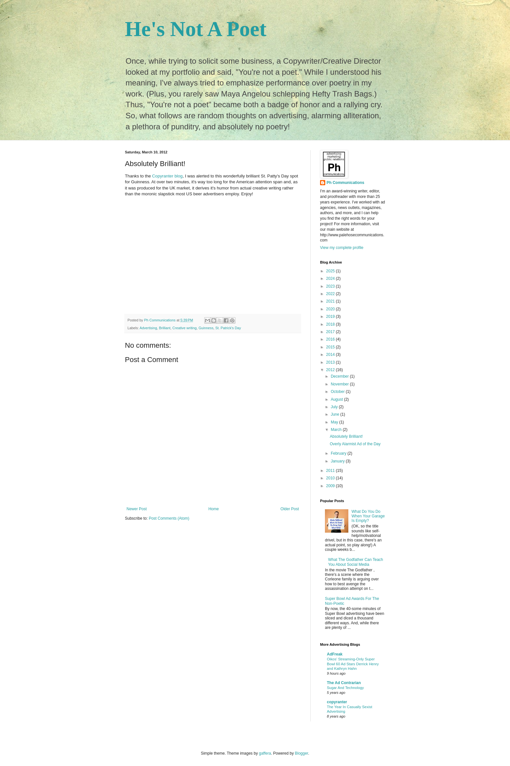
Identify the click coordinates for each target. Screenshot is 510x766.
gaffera (265, 753)
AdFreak (334, 654)
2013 (331, 362)
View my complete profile (341, 247)
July (335, 407)
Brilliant (164, 328)
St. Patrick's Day (228, 328)
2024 (331, 278)
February (339, 453)
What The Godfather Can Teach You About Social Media (355, 561)
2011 (331, 470)
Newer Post (137, 509)
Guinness (205, 328)
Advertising (148, 328)
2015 (331, 347)
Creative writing (184, 328)
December (340, 376)
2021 (331, 301)
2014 (331, 354)
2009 (331, 486)
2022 (331, 294)
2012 (331, 370)
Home (213, 509)
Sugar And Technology (345, 688)
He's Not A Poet (195, 29)
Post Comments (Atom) (169, 518)
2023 (331, 286)
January (338, 461)
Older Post (289, 509)
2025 (331, 271)
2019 (331, 316)
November (340, 384)
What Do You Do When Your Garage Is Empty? (368, 516)
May (335, 422)
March (337, 429)
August (337, 399)
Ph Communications (345, 182)
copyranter (337, 702)
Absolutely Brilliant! (346, 436)
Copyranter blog (167, 176)
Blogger (301, 753)
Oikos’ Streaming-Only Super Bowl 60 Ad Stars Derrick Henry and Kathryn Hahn (353, 664)
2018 (331, 324)
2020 (331, 309)
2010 (331, 478)
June (335, 414)
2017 (331, 332)
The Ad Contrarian (344, 683)
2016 (331, 339)
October (338, 391)
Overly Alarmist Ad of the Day (355, 444)
